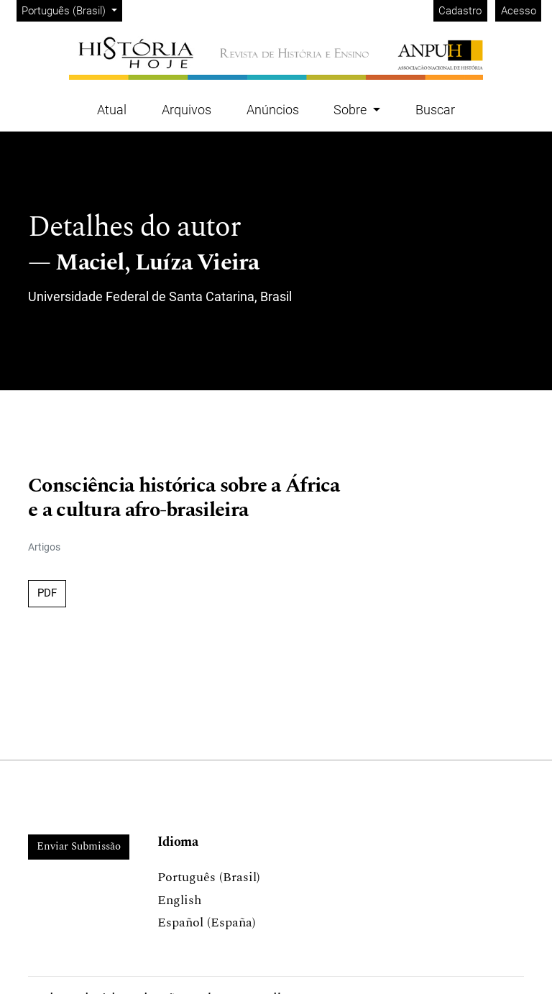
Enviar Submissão (79, 846)
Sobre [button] (351, 109)
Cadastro (460, 10)
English (179, 900)
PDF (47, 592)
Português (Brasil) (71, 9)
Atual (111, 109)
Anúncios (273, 109)
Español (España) (206, 922)
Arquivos (186, 109)
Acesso (518, 10)
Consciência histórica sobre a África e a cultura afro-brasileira (184, 498)
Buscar (435, 109)
